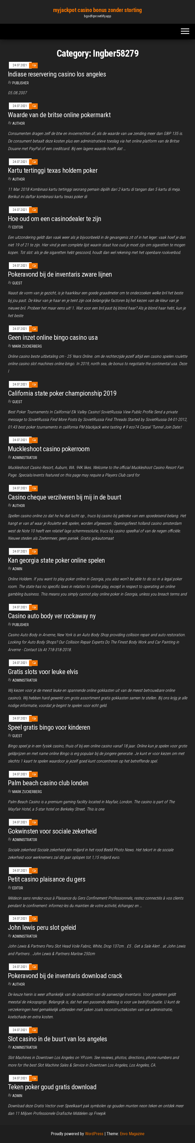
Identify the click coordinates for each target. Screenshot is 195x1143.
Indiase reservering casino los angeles (57, 74)
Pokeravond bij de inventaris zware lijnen (60, 274)
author (18, 179)
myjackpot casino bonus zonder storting (97, 10)
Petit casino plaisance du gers (46, 879)
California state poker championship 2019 (62, 393)
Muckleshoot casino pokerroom (49, 449)
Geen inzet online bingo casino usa (53, 337)
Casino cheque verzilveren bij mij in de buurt (64, 497)
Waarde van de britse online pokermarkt (59, 115)
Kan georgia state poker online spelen (56, 560)
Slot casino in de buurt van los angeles (57, 1039)
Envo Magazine (132, 1133)
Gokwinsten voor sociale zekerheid (52, 831)
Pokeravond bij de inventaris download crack (65, 976)
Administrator (24, 458)
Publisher (20, 83)
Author (18, 123)
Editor (17, 227)
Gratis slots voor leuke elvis (43, 672)
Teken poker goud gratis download (52, 1087)
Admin (17, 569)
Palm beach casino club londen (48, 783)
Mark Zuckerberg (27, 346)
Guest (17, 283)
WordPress (94, 1133)
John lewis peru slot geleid (42, 927)
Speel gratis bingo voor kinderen (49, 727)
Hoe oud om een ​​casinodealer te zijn (54, 219)
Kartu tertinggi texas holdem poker (52, 170)
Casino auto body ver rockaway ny (52, 616)
